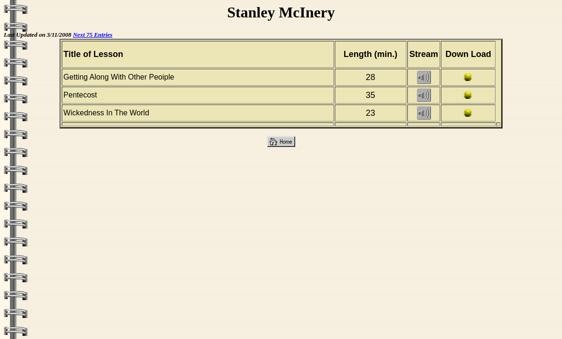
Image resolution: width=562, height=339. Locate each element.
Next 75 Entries (93, 34)
